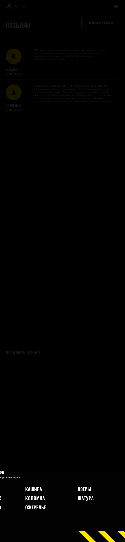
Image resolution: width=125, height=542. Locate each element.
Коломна (35, 498)
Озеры (84, 489)
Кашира (33, 489)
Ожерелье (35, 507)
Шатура (86, 498)
